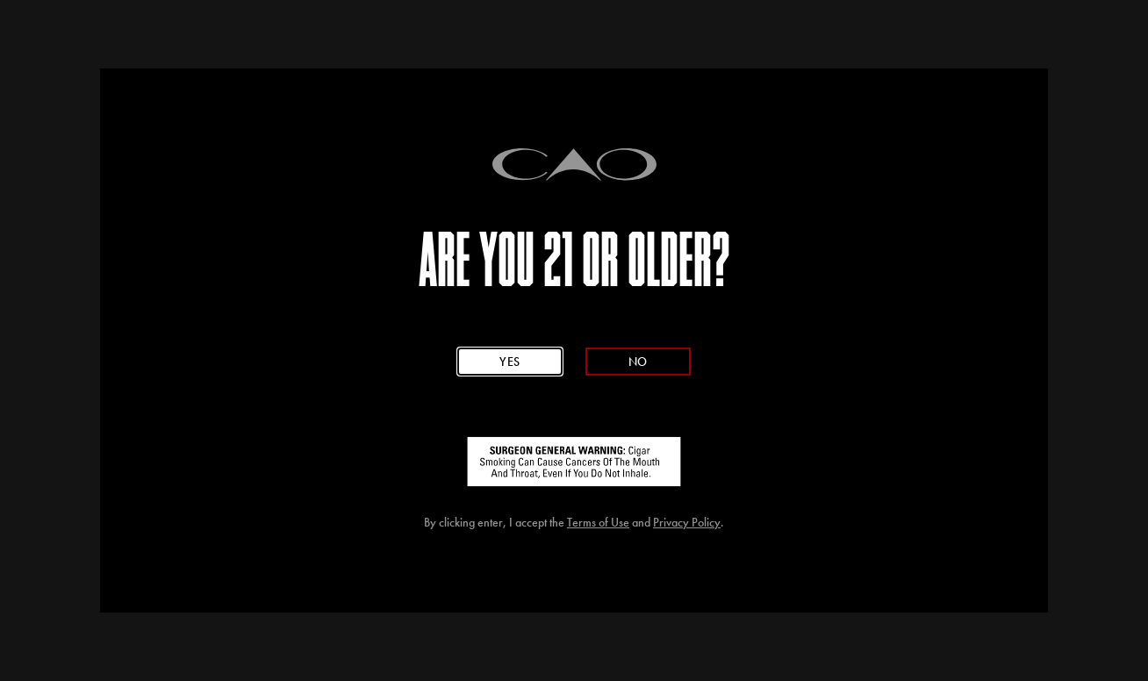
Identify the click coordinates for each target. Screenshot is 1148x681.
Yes (509, 361)
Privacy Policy (687, 522)
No (638, 361)
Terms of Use (598, 522)
